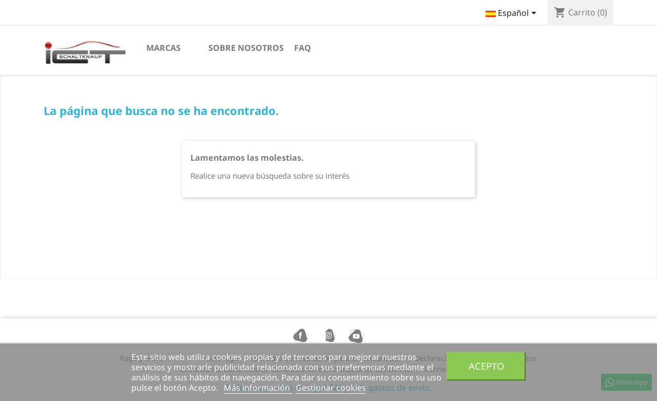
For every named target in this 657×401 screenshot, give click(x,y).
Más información (258, 387)
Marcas (163, 47)
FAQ (302, 47)
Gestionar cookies (331, 387)
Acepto (486, 365)
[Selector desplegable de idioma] (513, 14)
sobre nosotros (246, 47)
